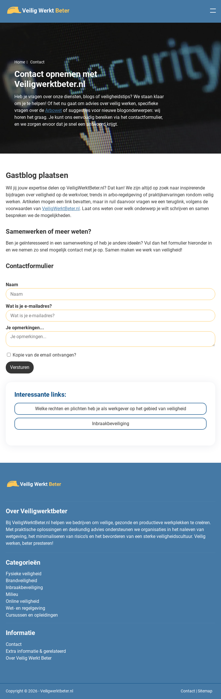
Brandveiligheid (21, 580)
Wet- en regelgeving (25, 608)
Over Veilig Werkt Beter (29, 658)
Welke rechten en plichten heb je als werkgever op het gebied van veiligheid (110, 408)
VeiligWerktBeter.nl (61, 208)
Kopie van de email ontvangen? (41, 355)
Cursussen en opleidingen (32, 615)
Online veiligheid (22, 601)
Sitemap (205, 691)
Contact (14, 644)
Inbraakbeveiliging (110, 423)
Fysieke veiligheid (23, 573)
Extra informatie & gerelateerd (36, 651)
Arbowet (53, 110)
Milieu (12, 594)
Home (19, 62)
